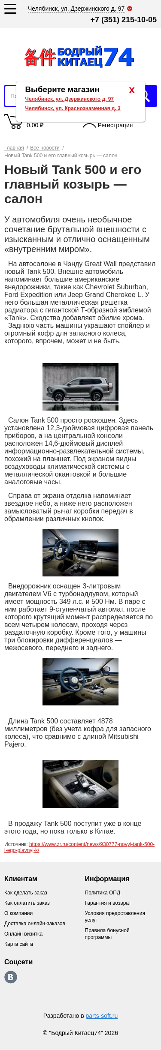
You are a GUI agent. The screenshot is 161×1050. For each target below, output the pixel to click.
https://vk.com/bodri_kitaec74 (10, 977)
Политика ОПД (103, 893)
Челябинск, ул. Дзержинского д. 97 (69, 99)
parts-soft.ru (102, 1015)
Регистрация (115, 125)
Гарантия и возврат (108, 903)
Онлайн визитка (23, 934)
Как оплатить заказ (27, 903)
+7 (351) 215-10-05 (123, 19)
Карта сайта (18, 944)
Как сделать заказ (25, 893)
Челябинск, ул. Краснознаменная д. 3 (73, 108)
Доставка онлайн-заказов (34, 924)
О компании (18, 913)
